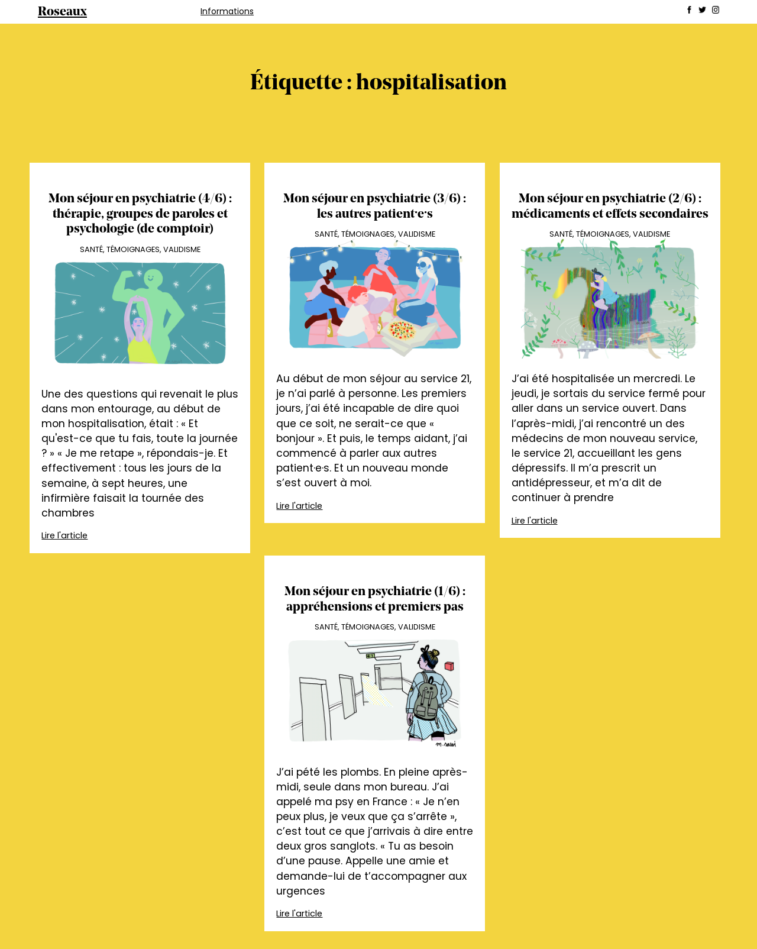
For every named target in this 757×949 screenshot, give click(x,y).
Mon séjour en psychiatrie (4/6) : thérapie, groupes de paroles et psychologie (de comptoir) (140, 214)
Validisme (181, 249)
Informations (227, 11)
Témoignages (133, 249)
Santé (91, 249)
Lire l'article (64, 535)
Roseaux (62, 12)
